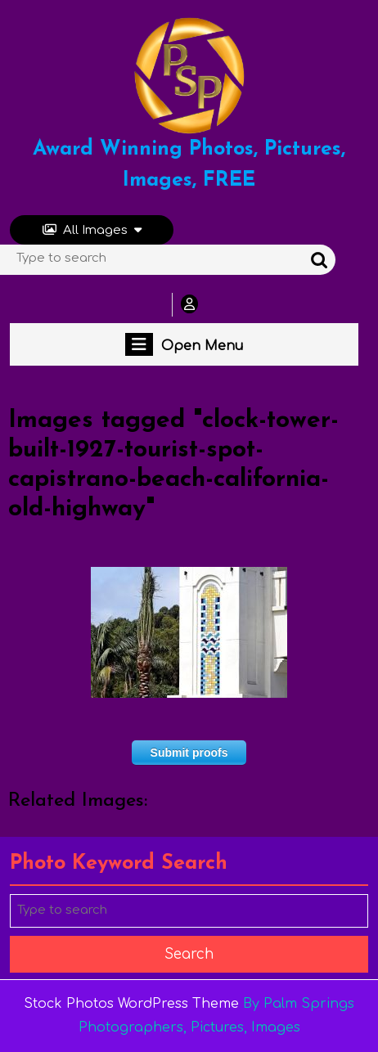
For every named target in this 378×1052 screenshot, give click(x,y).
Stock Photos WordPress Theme (131, 1003)
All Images (92, 230)
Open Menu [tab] (184, 344)
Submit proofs (189, 752)
